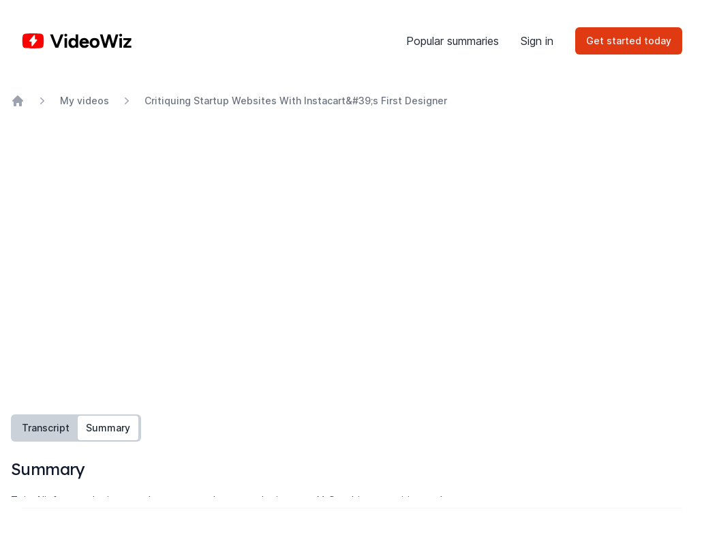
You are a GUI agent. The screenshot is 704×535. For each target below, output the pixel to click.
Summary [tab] (108, 427)
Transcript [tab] (46, 427)
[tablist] (76, 428)
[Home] (77, 40)
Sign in (537, 41)
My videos (84, 100)
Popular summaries (452, 41)
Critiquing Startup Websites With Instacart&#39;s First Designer (295, 100)
